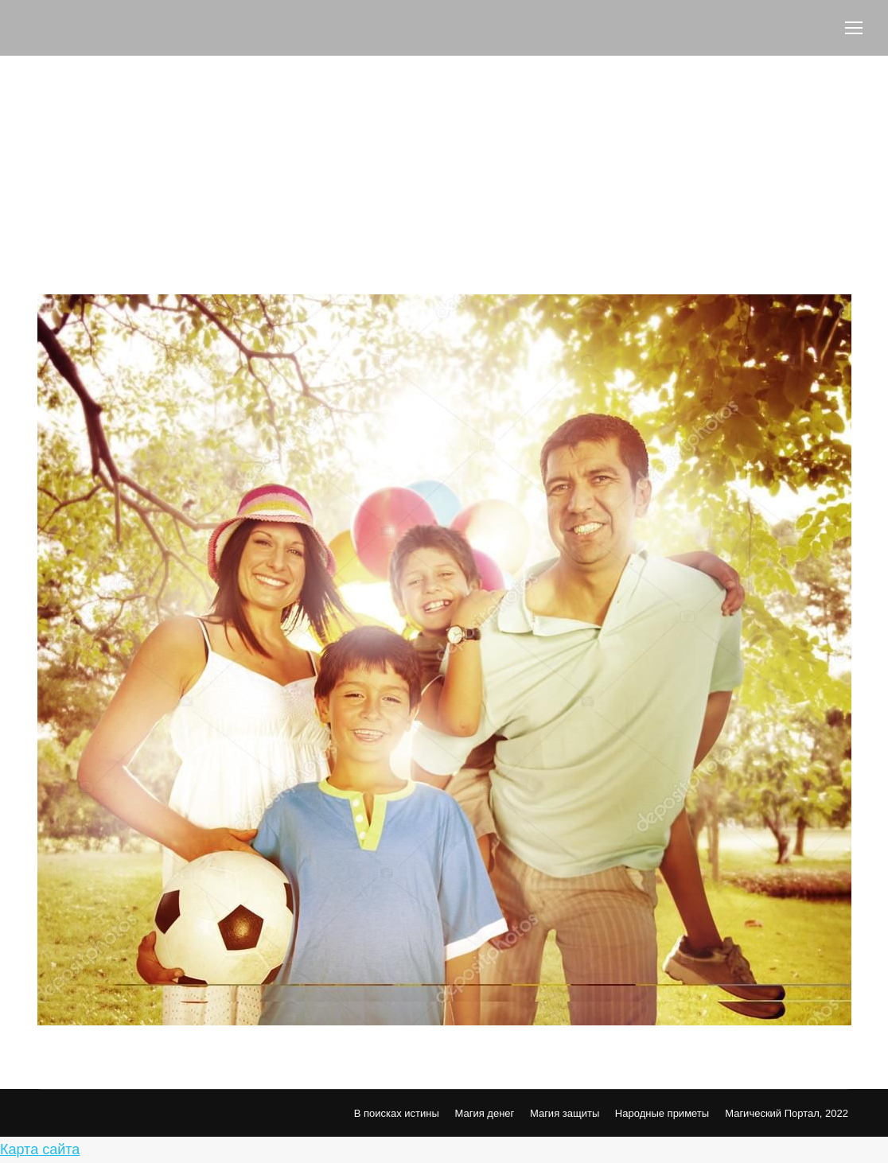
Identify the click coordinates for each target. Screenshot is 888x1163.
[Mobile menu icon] (853, 27)
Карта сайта (40, 1149)
